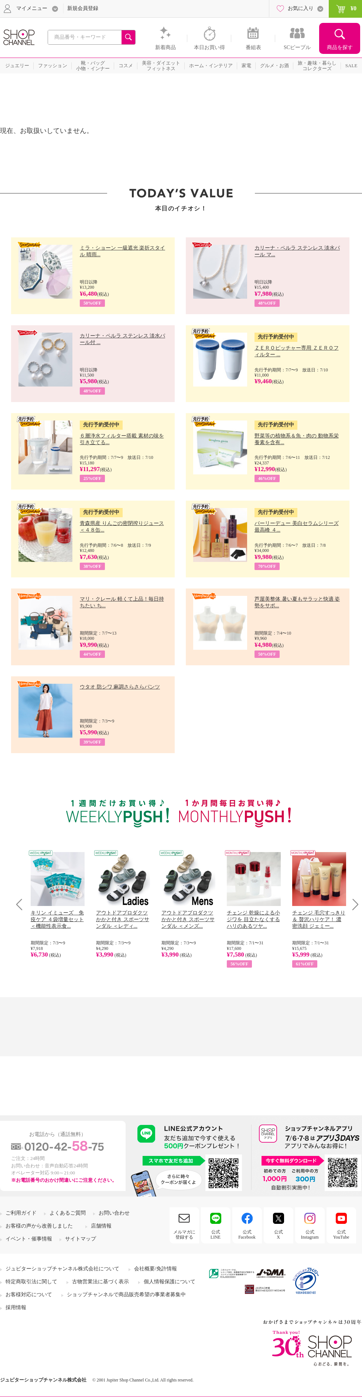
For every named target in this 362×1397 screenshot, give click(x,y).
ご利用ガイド (21, 1213)
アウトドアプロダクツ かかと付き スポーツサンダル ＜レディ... (122, 919)
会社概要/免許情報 (155, 1268)
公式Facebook (247, 1234)
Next (353, 904)
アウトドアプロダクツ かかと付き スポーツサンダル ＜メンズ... (188, 919)
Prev (22, 904)
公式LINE (216, 1234)
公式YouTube (341, 1234)
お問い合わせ (114, 1213)
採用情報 (16, 1307)
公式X (278, 1234)
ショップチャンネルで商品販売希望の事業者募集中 (126, 1294)
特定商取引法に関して (31, 1281)
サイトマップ (80, 1239)
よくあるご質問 (67, 1213)
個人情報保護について (169, 1281)
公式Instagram (310, 1234)
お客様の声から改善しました (39, 1226)
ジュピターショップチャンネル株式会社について (62, 1268)
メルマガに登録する (184, 1234)
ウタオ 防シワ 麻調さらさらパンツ (120, 687)
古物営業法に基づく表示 (100, 1281)
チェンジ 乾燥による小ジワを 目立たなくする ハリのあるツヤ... (253, 919)
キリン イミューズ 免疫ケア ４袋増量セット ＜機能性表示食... (57, 919)
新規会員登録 (82, 8)
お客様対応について (29, 1294)
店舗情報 (101, 1226)
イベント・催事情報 (29, 1239)
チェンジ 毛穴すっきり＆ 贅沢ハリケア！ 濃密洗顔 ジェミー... (318, 919)
